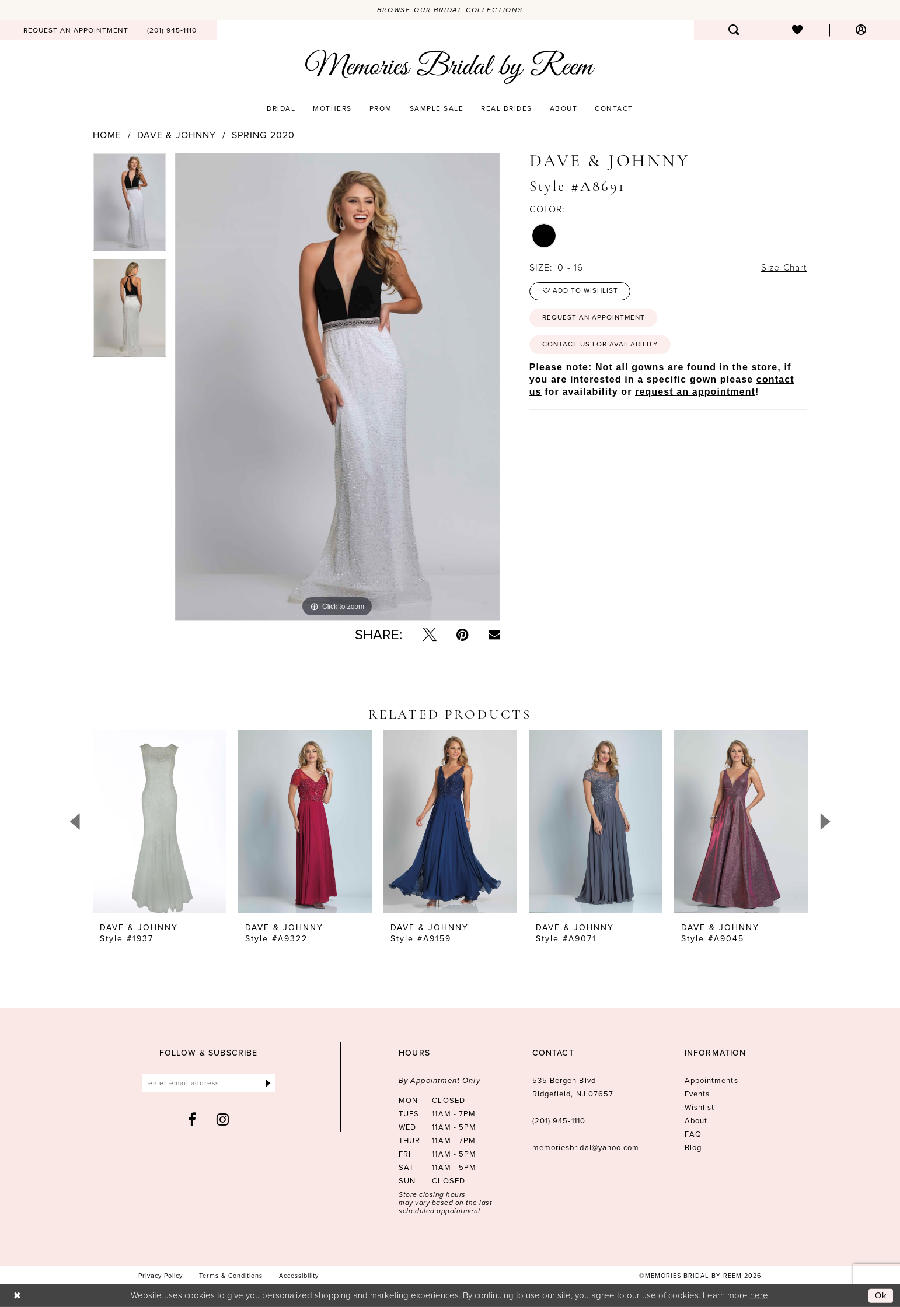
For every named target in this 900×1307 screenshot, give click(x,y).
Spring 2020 (263, 135)
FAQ (693, 1134)
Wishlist (700, 1107)
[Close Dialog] (17, 1295)
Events (697, 1094)
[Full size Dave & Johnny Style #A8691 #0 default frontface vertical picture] (337, 386)
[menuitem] (76, 30)
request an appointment (695, 393)
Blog (693, 1148)
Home (107, 135)
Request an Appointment (595, 319)
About (696, 1121)
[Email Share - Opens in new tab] (494, 635)
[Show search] (734, 30)
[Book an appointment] (76, 30)
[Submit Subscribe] (268, 1083)
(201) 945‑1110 (558, 1121)
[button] (861, 30)
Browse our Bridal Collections (450, 10)
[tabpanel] (129, 206)
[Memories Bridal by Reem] (450, 67)
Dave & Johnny (177, 135)
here (759, 1295)
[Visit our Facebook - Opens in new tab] (192, 1120)
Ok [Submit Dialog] (881, 1295)
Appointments (711, 1081)
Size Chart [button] (783, 267)
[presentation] (159, 822)
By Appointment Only (439, 1081)
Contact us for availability (602, 346)
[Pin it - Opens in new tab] (462, 635)
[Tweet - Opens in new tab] (430, 635)
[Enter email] (209, 1083)
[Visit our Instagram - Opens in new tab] (223, 1120)
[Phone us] (172, 30)
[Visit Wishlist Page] (797, 30)
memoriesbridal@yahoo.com (586, 1148)
